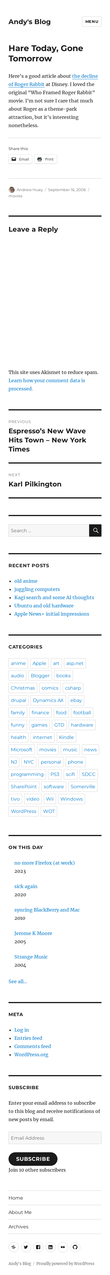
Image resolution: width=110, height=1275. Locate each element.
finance (40, 712)
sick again (26, 886)
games (39, 725)
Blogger (40, 675)
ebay (76, 700)
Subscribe (33, 1159)
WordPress (23, 811)
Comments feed (32, 1046)
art (56, 663)
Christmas (23, 688)
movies (15, 195)
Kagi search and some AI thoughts (54, 597)
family (18, 712)
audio (17, 675)
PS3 (54, 774)
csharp (73, 688)
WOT (49, 811)
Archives (18, 1226)
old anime (26, 581)
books (63, 675)
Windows (71, 799)
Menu (91, 21)
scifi (70, 774)
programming (27, 774)
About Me (20, 1212)
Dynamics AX (48, 700)
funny (18, 725)
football (82, 712)
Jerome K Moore (33, 933)
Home (16, 1198)
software (54, 786)
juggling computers (37, 589)
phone (75, 762)
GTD (59, 725)
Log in (21, 1030)
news (90, 749)
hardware (82, 725)
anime (18, 663)
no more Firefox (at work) (44, 863)
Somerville (83, 786)
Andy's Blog (30, 22)
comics (50, 688)
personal (51, 762)
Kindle (66, 737)
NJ (14, 762)
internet (42, 737)
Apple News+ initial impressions (51, 614)
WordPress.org (31, 1054)
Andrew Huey (30, 189)
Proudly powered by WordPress (65, 1263)
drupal (18, 700)
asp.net (75, 663)
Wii (50, 799)
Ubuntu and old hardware (44, 606)
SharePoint (24, 786)
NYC (29, 762)
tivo (15, 799)
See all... (18, 981)
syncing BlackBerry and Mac (47, 910)
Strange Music (31, 957)
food (61, 712)
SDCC (89, 774)
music (70, 749)
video (32, 799)
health (18, 737)
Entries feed (28, 1038)
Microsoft (22, 749)
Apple (39, 663)
